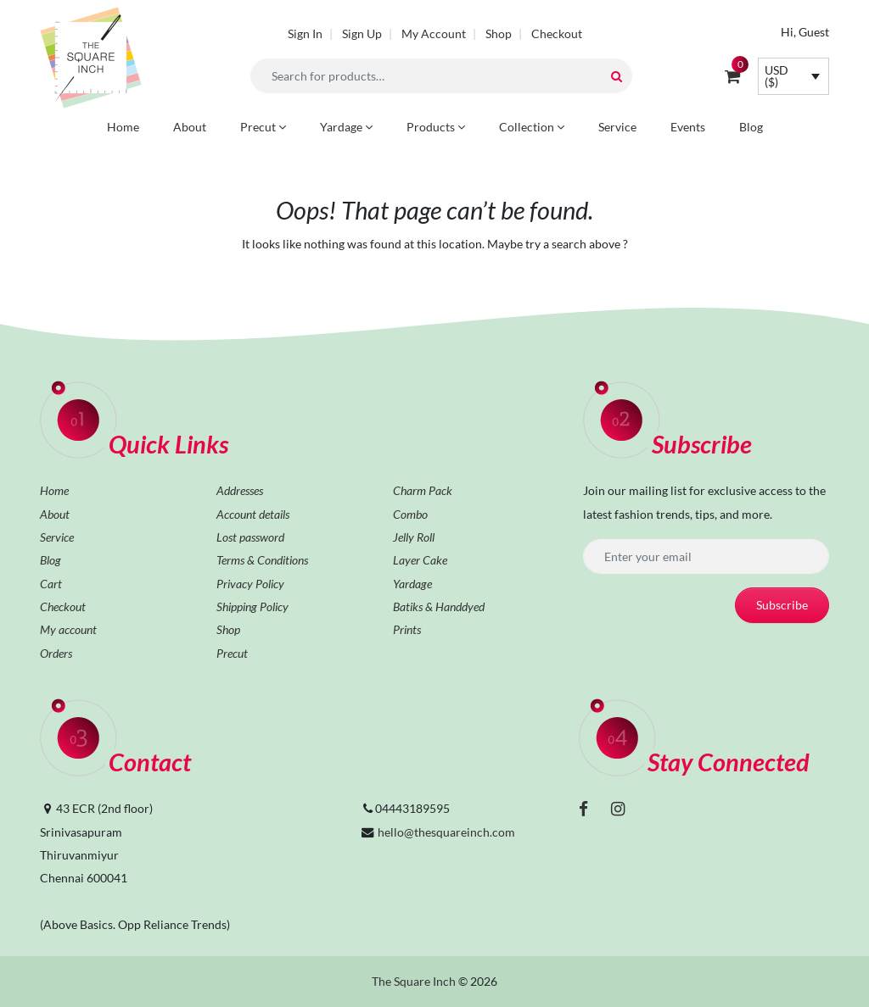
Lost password (250, 537)
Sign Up (362, 33)
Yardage (346, 127)
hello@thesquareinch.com (446, 832)
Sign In (305, 33)
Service (617, 127)
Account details (252, 514)
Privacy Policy (250, 583)
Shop (498, 33)
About (189, 127)
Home (123, 127)
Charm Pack (422, 490)
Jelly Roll (413, 537)
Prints (407, 629)
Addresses (239, 490)
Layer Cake (420, 560)
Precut (263, 127)
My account (68, 629)
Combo (410, 514)
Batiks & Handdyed (439, 606)
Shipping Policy (252, 606)
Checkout (556, 33)
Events (687, 127)
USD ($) (776, 76)
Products (435, 127)
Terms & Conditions (262, 560)
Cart (51, 583)
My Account (433, 33)
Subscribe (782, 605)
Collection (531, 127)
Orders (56, 653)
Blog (751, 127)
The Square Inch (414, 981)
